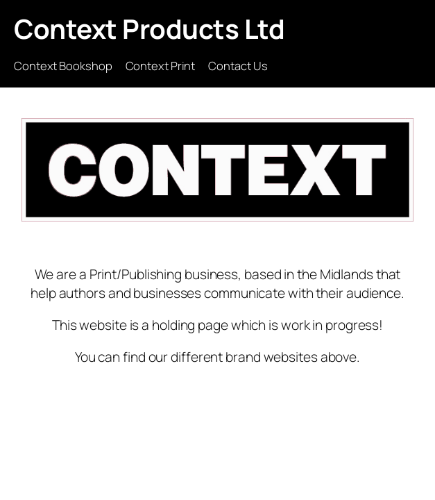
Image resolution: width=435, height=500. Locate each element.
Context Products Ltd (149, 28)
